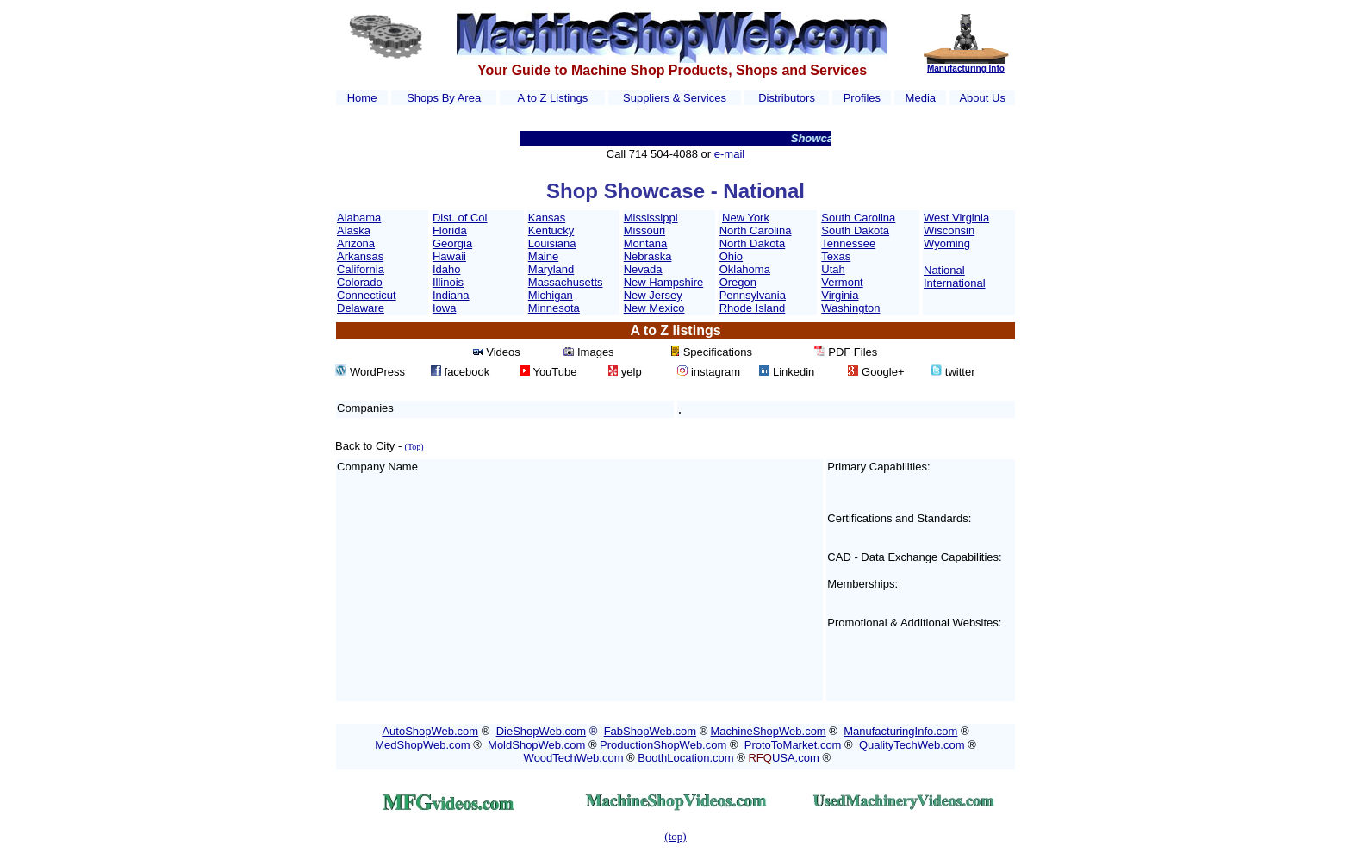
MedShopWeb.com (422, 744)
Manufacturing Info (966, 68)
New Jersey (653, 295)
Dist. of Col (460, 217)
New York (745, 217)
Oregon (737, 282)
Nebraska (648, 256)
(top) (675, 836)
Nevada (643, 269)
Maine (543, 256)
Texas (835, 256)
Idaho (447, 269)
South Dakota (855, 230)
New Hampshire (663, 282)
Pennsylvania (752, 295)
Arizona (356, 243)
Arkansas (360, 256)
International (955, 283)
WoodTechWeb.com (574, 757)
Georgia (452, 243)
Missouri (644, 230)
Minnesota (554, 308)
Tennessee (848, 243)
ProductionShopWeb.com (663, 744)
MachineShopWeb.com (768, 731)
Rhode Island (752, 308)
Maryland (551, 269)
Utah (832, 269)
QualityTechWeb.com (912, 744)
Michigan (550, 295)
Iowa (444, 308)
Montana (646, 243)
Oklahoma (744, 269)
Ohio (731, 256)
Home (362, 97)
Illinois (448, 282)
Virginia (839, 295)
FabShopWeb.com (650, 731)
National (944, 270)
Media (921, 97)
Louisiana (552, 243)
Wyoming (947, 243)
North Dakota (752, 243)
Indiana (451, 295)
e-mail (729, 153)
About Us (982, 97)
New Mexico (654, 308)
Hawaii (449, 256)
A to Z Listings (552, 97)
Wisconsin (949, 230)
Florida (450, 230)
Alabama (359, 217)
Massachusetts (565, 282)
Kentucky (551, 230)
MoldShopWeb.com (536, 744)
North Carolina (755, 230)
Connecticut (366, 295)
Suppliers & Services (674, 97)
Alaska (353, 230)
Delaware (360, 308)
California (360, 269)
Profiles (862, 97)
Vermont (841, 282)
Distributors (786, 97)
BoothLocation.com (685, 757)
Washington (850, 308)
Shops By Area (444, 97)
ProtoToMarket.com (793, 744)
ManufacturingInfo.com (900, 731)
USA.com (783, 757)
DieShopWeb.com (541, 731)
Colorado (360, 282)
